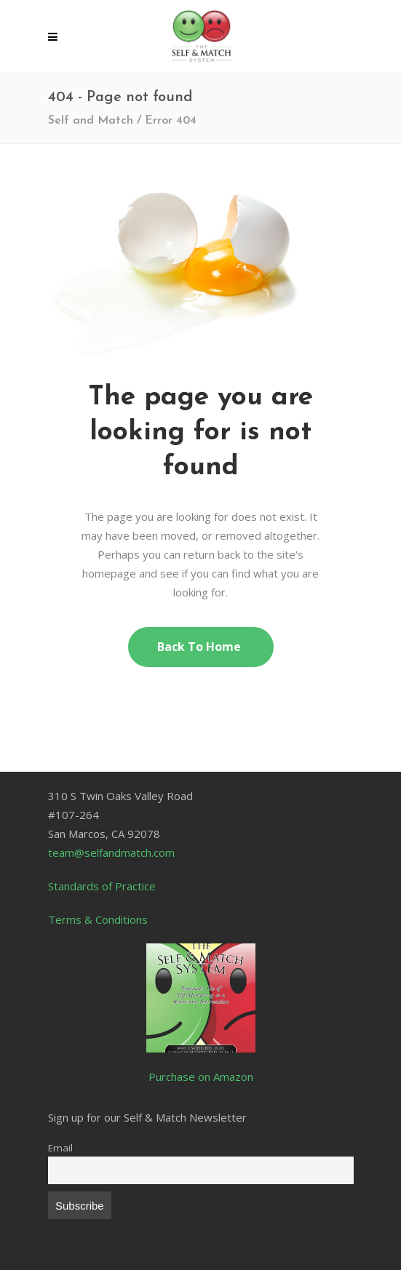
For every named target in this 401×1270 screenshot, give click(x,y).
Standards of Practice (102, 886)
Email (60, 1147)
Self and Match (90, 121)
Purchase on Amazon (200, 1076)
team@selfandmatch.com (111, 852)
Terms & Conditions (98, 919)
